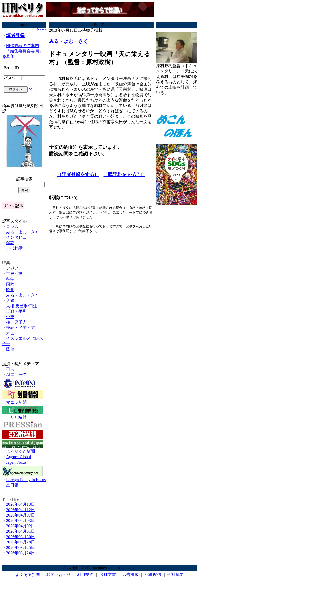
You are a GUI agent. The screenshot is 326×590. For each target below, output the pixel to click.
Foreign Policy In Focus (26, 479)
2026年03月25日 (20, 547)
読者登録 (15, 35)
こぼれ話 (14, 248)
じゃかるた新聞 (20, 451)
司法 (10, 369)
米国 (10, 333)
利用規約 (85, 574)
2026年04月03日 (20, 520)
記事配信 (153, 574)
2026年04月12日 (20, 510)
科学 (10, 279)
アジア (12, 268)
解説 (10, 243)
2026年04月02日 (20, 526)
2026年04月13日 (20, 504)
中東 (10, 317)
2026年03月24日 (20, 553)
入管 (10, 300)
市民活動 (14, 273)
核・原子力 (16, 322)
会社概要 (175, 574)
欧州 (10, 290)
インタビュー (18, 237)
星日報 (12, 485)
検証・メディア (20, 327)
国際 (10, 284)
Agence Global (18, 457)
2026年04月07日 (20, 515)
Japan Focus (16, 462)
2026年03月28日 (20, 542)
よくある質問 (27, 574)
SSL (32, 89)
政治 (10, 349)
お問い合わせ (58, 574)
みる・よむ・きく (22, 232)
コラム (12, 226)
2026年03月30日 (20, 536)
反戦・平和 (16, 311)
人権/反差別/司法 (21, 306)
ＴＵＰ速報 (16, 417)
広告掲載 (130, 574)
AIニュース (16, 374)
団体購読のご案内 (22, 45)
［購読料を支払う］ (124, 174)
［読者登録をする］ (78, 174)
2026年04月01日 (20, 531)
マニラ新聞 (16, 402)
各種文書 (108, 574)
